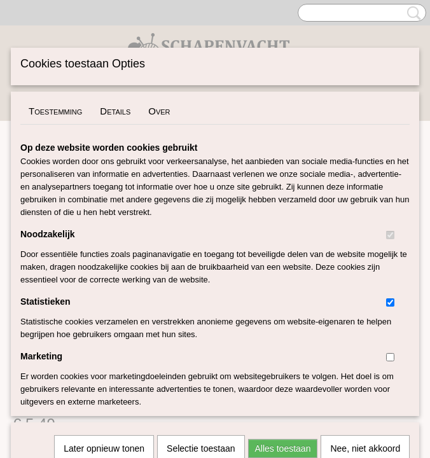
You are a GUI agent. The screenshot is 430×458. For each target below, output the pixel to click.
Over (159, 111)
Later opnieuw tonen (104, 280)
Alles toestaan (283, 280)
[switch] (390, 235)
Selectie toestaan (201, 280)
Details (115, 111)
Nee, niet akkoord (365, 280)
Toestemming (55, 111)
